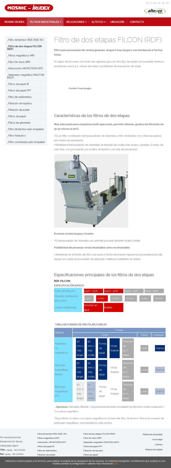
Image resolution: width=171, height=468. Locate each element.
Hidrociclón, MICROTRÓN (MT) (25, 68)
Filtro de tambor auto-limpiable (26, 129)
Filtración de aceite (18, 109)
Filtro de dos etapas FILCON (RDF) (24, 47)
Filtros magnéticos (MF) (21, 55)
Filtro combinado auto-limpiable (26, 142)
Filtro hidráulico (17, 135)
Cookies (158, 444)
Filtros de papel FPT (19, 90)
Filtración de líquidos (20, 103)
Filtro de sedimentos (20, 97)
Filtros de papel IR (18, 84)
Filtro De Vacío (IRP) (19, 62)
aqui (116, 463)
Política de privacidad (152, 434)
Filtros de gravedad (19, 122)
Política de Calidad (153, 449)
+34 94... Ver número (15, 450)
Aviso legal (157, 439)
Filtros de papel (17, 116)
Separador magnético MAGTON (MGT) (25, 76)
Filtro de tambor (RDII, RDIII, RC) (26, 39)
